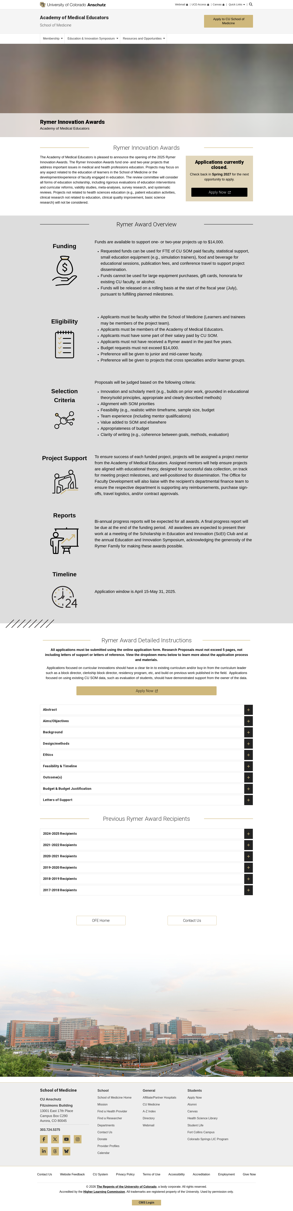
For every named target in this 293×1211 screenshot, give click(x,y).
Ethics (148, 755)
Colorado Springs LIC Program (207, 1139)
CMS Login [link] (146, 1202)
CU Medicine (151, 1104)
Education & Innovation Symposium (92, 38)
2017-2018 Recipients (148, 890)
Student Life (195, 1125)
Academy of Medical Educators (74, 17)
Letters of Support (148, 800)
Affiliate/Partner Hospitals (159, 1097)
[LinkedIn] (45, 1156)
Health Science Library (202, 1118)
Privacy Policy (125, 1174)
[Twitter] (56, 1144)
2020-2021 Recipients (148, 856)
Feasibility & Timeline (148, 766)
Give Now (249, 1174)
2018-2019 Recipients (148, 879)
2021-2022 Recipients (148, 845)
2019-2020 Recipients (148, 868)
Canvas (192, 1111)
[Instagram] (79, 1144)
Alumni (192, 1104)
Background (148, 732)
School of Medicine (55, 25)
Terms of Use (151, 1174)
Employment (226, 1174)
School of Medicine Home (115, 1097)
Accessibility (176, 1174)
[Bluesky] (68, 1156)
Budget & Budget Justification (148, 789)
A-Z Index (149, 1111)
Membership (53, 38)
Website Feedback (72, 1174)
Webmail (148, 1125)
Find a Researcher (110, 1118)
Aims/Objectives (148, 721)
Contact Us (105, 1132)
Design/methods (148, 744)
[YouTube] (68, 1144)
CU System (100, 1174)
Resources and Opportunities (144, 38)
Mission (103, 1104)
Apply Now (194, 1097)
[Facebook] (45, 1144)
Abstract (148, 710)
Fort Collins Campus (201, 1132)
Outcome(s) (148, 777)
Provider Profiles (108, 1146)
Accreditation (201, 1174)
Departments (106, 1125)
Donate (102, 1139)
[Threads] (56, 1156)
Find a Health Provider (112, 1111)
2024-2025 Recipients (148, 834)
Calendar (104, 1153)
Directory (149, 1118)
